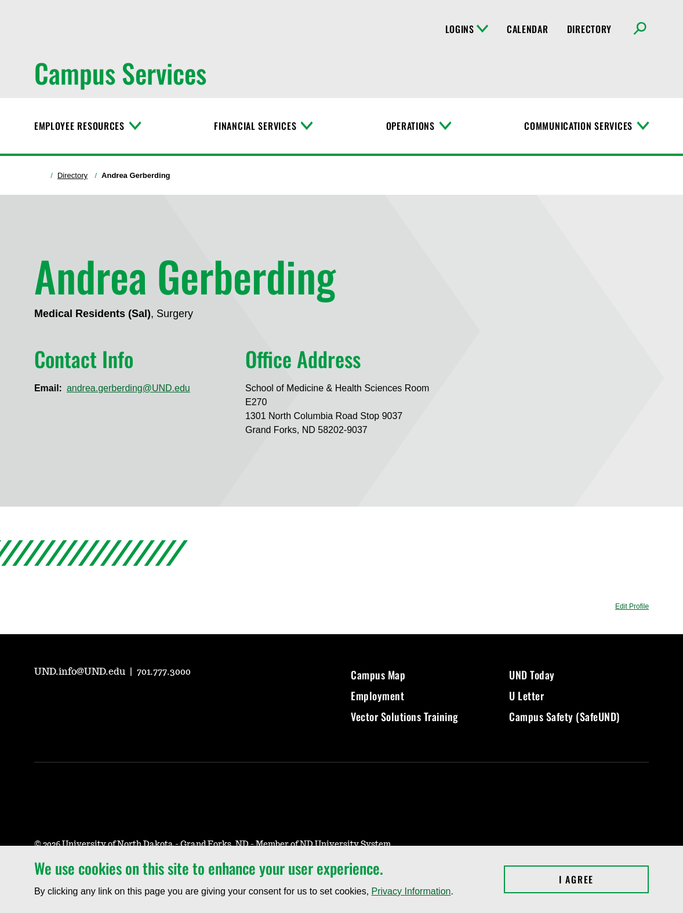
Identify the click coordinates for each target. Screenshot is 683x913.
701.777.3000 (164, 671)
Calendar (527, 29)
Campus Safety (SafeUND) (564, 716)
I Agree (604, 879)
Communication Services (578, 126)
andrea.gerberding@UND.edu (128, 388)
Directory (589, 29)
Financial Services (255, 126)
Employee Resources (79, 126)
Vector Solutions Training (405, 716)
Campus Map (378, 674)
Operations (410, 126)
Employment (377, 695)
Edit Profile (632, 606)
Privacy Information (411, 891)
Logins (466, 29)
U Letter (526, 695)
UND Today (532, 674)
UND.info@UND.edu (81, 671)
